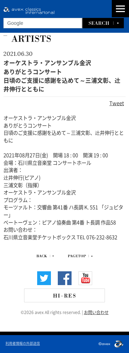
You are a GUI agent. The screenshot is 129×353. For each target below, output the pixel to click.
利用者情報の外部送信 (23, 343)
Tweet (116, 103)
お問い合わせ (96, 312)
